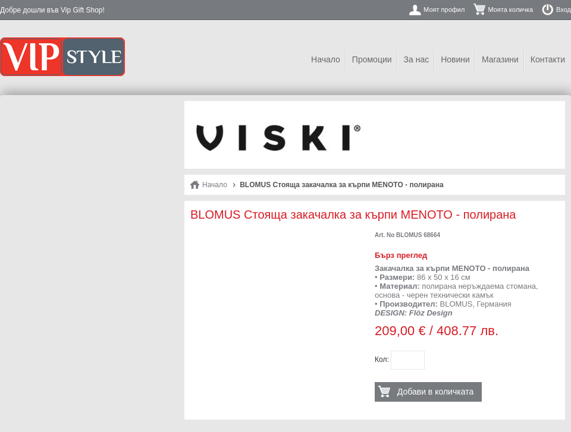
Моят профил (444, 9)
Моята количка (510, 9)
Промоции (372, 59)
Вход (563, 9)
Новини (455, 59)
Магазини (500, 59)
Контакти (548, 59)
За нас (416, 59)
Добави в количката (435, 391)
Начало (325, 59)
